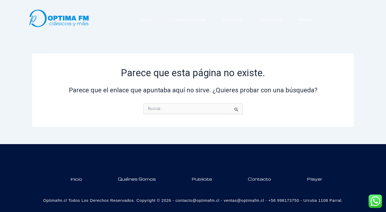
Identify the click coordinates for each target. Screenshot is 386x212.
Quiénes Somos (187, 19)
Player (305, 19)
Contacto (270, 19)
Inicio (147, 19)
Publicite (232, 19)
